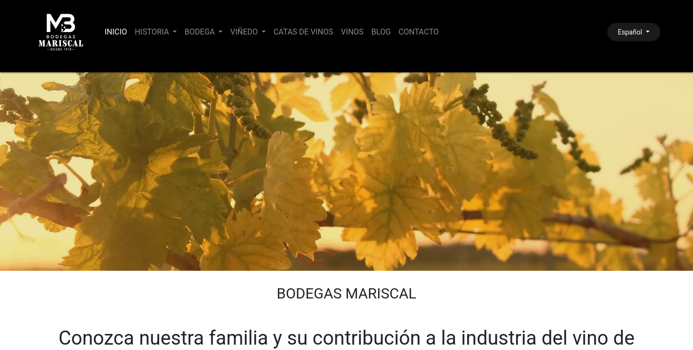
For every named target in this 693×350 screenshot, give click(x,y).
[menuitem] (116, 32)
